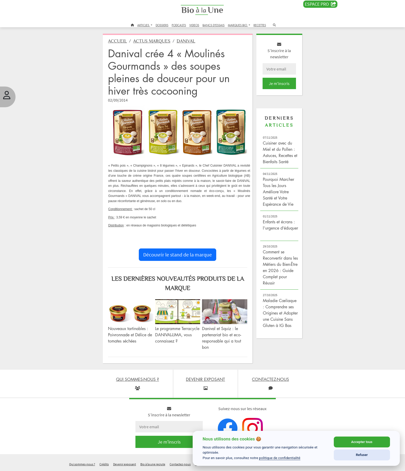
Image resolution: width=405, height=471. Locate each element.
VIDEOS (194, 25)
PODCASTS (179, 25)
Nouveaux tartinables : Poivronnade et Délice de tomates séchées (130, 335)
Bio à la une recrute (152, 464)
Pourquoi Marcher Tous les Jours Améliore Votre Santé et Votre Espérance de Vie (278, 191)
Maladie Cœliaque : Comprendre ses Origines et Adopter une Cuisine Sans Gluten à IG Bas (280, 313)
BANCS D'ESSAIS (213, 25)
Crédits (104, 464)
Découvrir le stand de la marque (177, 254)
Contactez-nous (180, 464)
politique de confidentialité (279, 458)
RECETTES (260, 25)
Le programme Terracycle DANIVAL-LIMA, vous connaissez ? (177, 335)
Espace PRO (320, 4)
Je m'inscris (279, 83)
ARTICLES (143, 25)
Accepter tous (361, 442)
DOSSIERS (162, 25)
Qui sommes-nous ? (82, 464)
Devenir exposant (124, 464)
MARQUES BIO (238, 25)
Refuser (362, 455)
